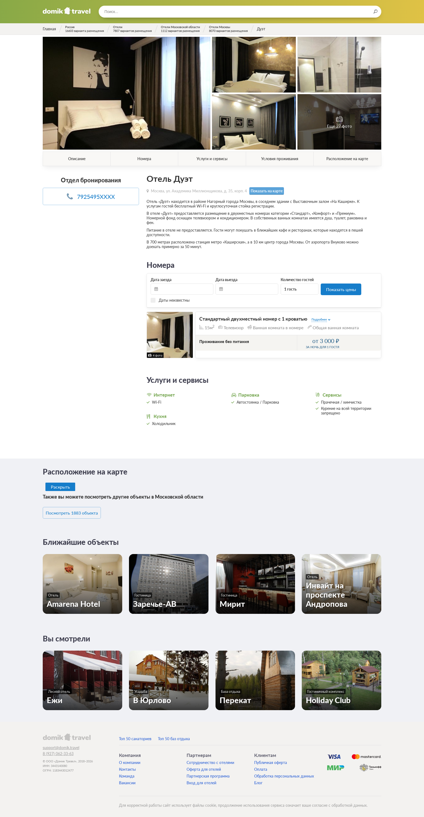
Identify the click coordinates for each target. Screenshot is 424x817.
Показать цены (341, 288)
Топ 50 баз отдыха (174, 736)
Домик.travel (67, 11)
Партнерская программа (208, 774)
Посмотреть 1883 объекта (80, 511)
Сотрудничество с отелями (210, 760)
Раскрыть (60, 485)
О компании (129, 760)
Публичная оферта (270, 760)
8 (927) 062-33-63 (58, 751)
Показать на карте (266, 191)
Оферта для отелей (204, 767)
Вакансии (127, 781)
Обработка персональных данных (284, 774)
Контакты (127, 767)
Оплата (260, 767)
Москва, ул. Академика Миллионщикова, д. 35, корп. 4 (199, 190)
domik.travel (67, 735)
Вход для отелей (201, 781)
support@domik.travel (61, 745)
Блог (258, 781)
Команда (126, 774)
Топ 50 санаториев (135, 736)
